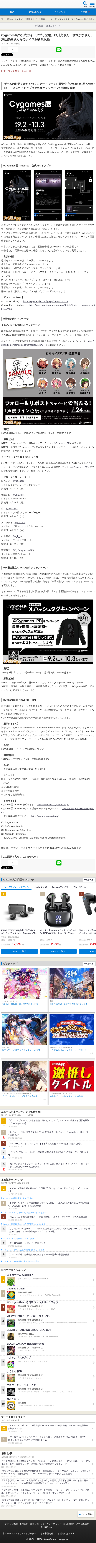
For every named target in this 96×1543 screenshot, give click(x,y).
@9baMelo (18, 494)
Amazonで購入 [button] (19, 951)
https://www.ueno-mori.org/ (44, 816)
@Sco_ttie (20, 522)
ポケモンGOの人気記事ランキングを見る (19, 1238)
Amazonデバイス (60, 887)
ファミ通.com (82, 1524)
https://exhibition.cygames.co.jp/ (53, 804)
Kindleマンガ (40, 887)
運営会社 (34, 1524)
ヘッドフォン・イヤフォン (16, 887)
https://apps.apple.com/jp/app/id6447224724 (45, 301)
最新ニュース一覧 (49, 19)
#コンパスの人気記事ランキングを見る (18, 1198)
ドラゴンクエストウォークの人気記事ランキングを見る (24, 1213)
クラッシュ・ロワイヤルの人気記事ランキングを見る (23, 1250)
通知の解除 (68, 1524)
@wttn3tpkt (11, 508)
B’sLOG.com (47, 1527)
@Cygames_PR (61, 443)
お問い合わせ (11, 1524)
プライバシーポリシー (51, 1524)
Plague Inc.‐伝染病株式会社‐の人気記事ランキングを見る (24, 1224)
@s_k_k (17, 536)
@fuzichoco (19, 481)
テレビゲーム (79, 887)
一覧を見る (89, 880)
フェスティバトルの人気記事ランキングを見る (21, 1261)
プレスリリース (66, 19)
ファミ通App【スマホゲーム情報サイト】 (19, 19)
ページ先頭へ (87, 1514)
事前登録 (39, 25)
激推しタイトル (53, 25)
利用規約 (24, 1524)
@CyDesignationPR (23, 550)
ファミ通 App (11, 4)
